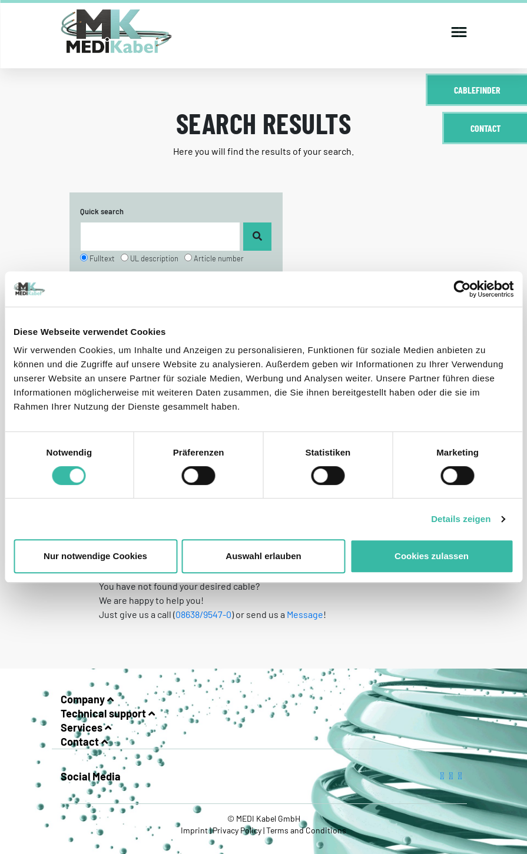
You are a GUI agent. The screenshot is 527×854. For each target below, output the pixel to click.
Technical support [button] (108, 713)
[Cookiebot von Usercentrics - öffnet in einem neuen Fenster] (461, 289)
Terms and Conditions (305, 830)
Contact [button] (84, 741)
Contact (485, 128)
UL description (154, 258)
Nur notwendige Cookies (95, 556)
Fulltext (102, 258)
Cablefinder (477, 89)
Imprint (195, 830)
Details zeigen (460, 519)
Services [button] (86, 727)
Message (305, 614)
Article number (219, 258)
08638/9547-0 (203, 614)
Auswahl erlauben (263, 556)
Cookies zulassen (432, 556)
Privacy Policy (237, 830)
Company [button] (87, 699)
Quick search (102, 211)
